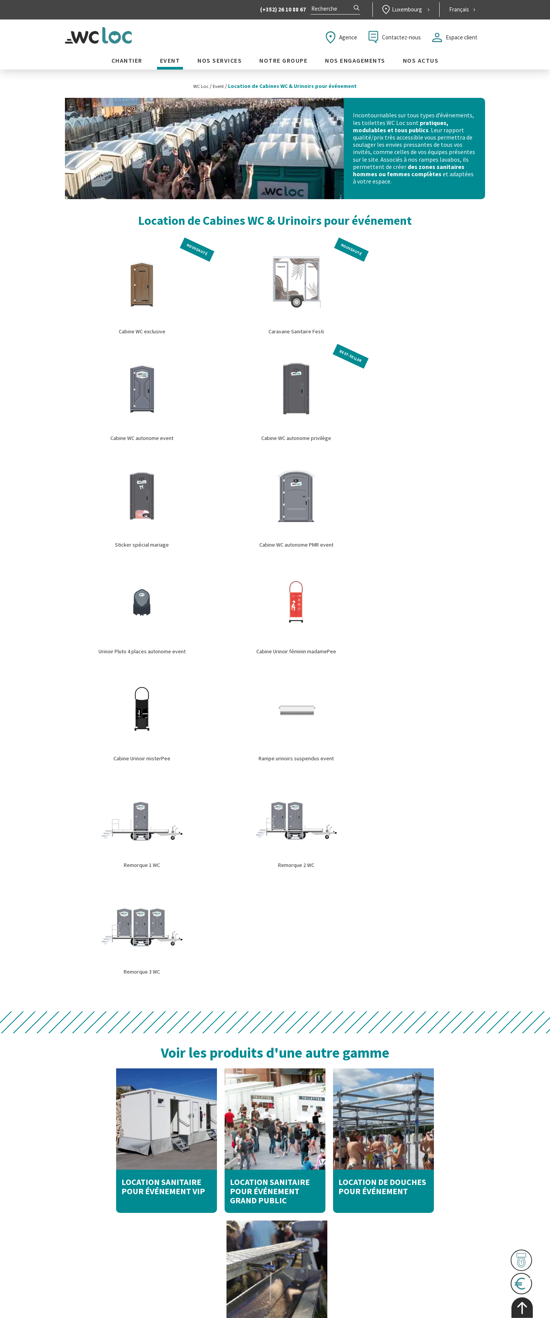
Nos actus (421, 63)
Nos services (219, 63)
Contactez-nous (395, 40)
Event (170, 63)
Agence (341, 40)
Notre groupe (283, 63)
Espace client (454, 40)
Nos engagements (355, 63)
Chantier (127, 63)
